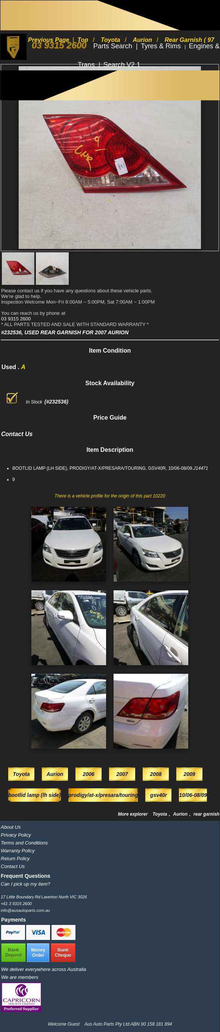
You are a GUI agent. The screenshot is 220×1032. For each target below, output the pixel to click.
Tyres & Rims (162, 46)
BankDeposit (13, 952)
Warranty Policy (18, 850)
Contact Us (13, 866)
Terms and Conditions (24, 843)
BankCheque (63, 952)
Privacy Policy (16, 835)
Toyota (160, 814)
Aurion (181, 814)
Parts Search (113, 46)
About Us (11, 827)
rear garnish (206, 814)
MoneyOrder (38, 952)
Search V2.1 (121, 65)
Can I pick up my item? (25, 884)
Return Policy (15, 858)
